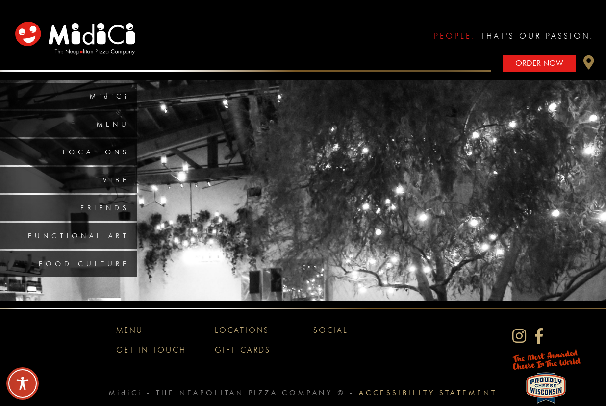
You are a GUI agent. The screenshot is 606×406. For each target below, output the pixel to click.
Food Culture (84, 264)
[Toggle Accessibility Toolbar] (22, 383)
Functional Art (78, 236)
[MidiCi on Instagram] (519, 336)
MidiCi (109, 96)
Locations (96, 152)
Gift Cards (243, 350)
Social (330, 330)
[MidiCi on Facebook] (539, 336)
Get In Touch (151, 350)
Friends (104, 208)
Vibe (116, 180)
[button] (588, 65)
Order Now (539, 63)
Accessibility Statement (428, 392)
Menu (113, 124)
